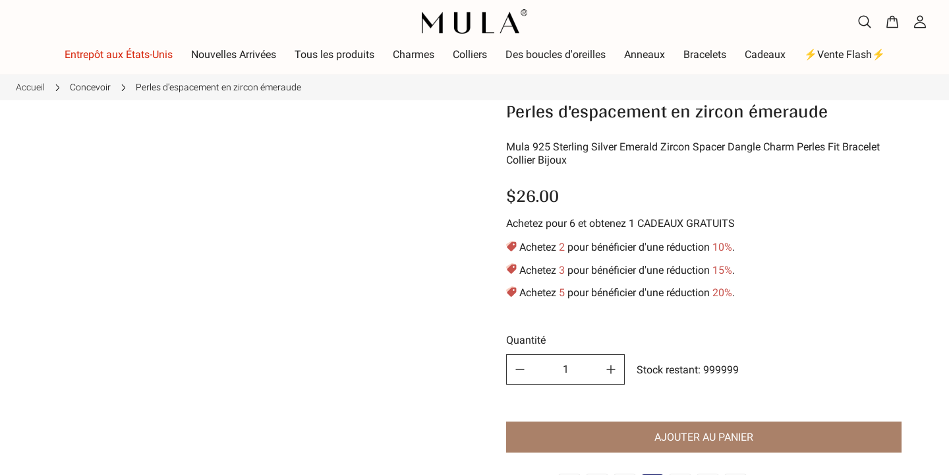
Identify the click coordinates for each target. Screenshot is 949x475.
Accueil (30, 87)
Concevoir (90, 87)
